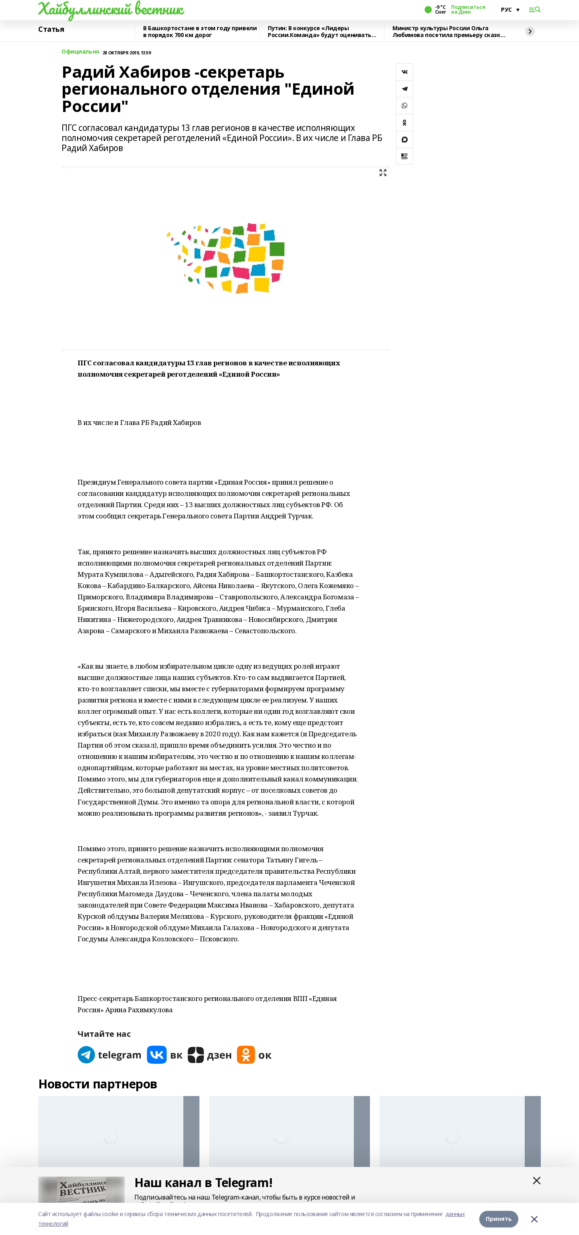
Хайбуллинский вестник (110, 8)
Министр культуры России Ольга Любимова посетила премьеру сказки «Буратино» (448, 31)
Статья (51, 29)
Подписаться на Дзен (468, 10)
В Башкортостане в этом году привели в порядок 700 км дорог (200, 31)
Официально (80, 51)
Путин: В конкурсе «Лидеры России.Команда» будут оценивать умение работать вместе (320, 31)
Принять (499, 1219)
